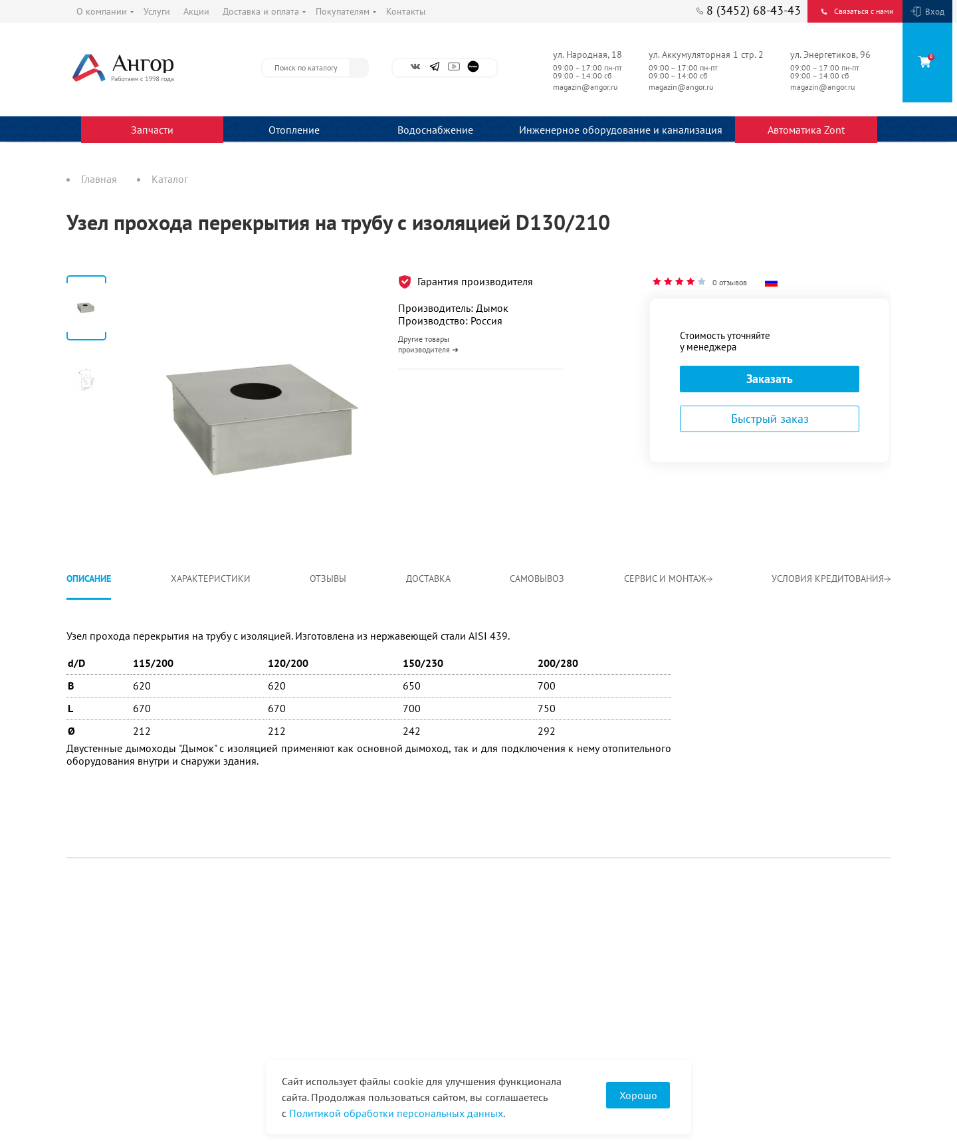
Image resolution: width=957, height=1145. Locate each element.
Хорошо (638, 1095)
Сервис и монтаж (668, 578)
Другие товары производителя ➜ (428, 344)
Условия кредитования (831, 578)
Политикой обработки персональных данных (396, 1113)
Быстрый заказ (770, 418)
